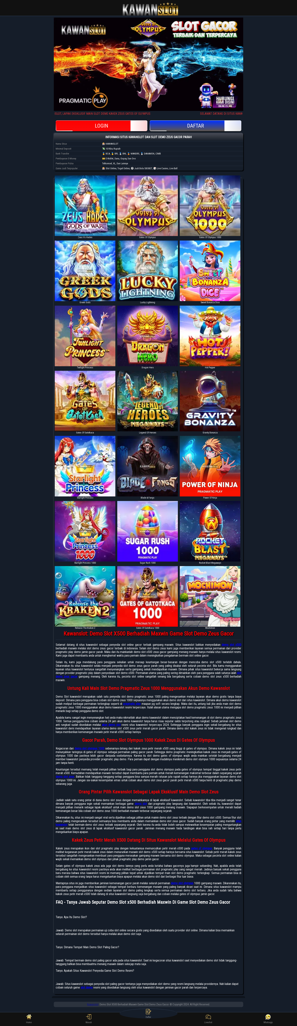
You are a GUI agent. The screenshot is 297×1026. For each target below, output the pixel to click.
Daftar (195, 125)
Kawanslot (92, 1004)
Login (101, 125)
